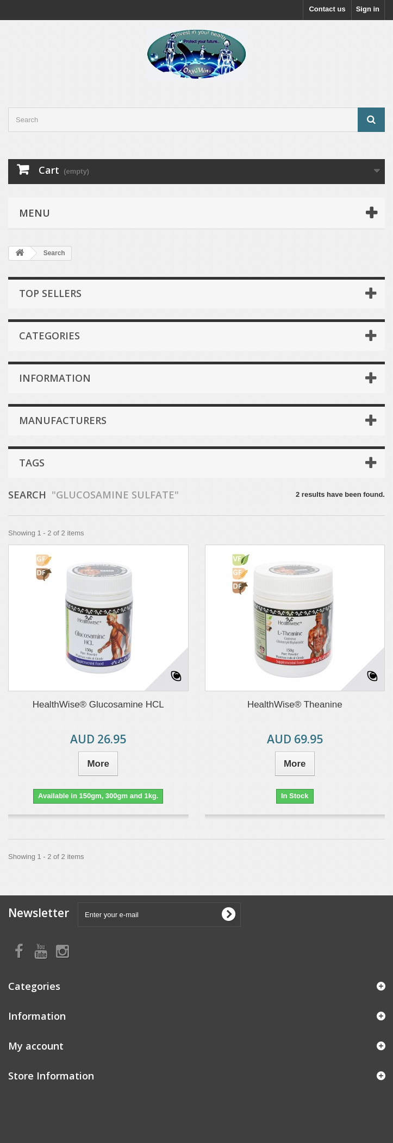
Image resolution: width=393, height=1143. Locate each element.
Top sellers (50, 293)
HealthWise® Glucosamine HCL (98, 704)
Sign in (367, 9)
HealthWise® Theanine (294, 704)
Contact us (327, 9)
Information (55, 377)
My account (36, 1045)
